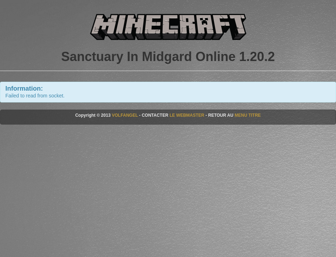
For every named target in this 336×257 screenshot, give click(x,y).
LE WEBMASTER (186, 115)
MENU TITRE (247, 115)
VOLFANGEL (125, 115)
